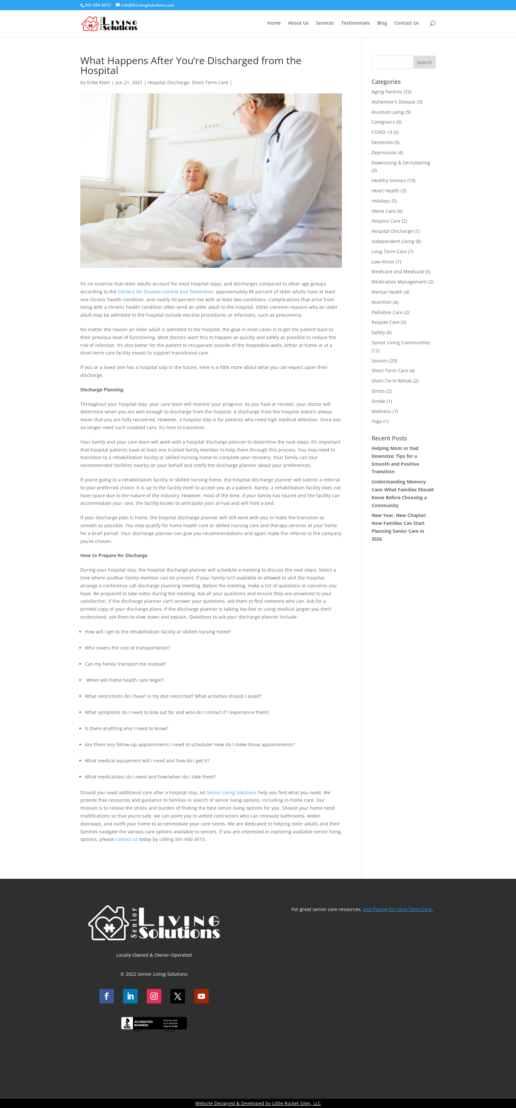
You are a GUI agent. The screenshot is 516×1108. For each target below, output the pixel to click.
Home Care (384, 211)
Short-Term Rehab (392, 381)
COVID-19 (382, 132)
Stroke (378, 401)
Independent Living (393, 241)
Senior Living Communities (401, 342)
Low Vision (383, 262)
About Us (298, 23)
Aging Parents (387, 91)
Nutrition (382, 302)
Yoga (377, 421)
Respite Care (386, 322)
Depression (384, 152)
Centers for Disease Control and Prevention (165, 291)
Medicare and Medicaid (398, 271)
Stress (378, 391)
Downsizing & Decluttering (401, 163)
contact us (126, 839)
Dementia (382, 142)
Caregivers (383, 122)
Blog (382, 23)
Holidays (381, 201)
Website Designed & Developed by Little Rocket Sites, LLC (258, 1103)
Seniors (380, 360)
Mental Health (387, 292)
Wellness (381, 411)
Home (274, 23)
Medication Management (399, 282)
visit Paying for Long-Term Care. (398, 909)
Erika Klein (98, 82)
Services (325, 23)
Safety (378, 332)
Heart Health (386, 190)
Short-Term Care (210, 82)
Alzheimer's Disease (394, 102)
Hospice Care (386, 221)
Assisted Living (388, 112)
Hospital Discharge (168, 82)
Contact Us (406, 23)
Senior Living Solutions (232, 792)
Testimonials (355, 23)
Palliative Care (387, 312)
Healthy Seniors (389, 180)
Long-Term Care (389, 251)
